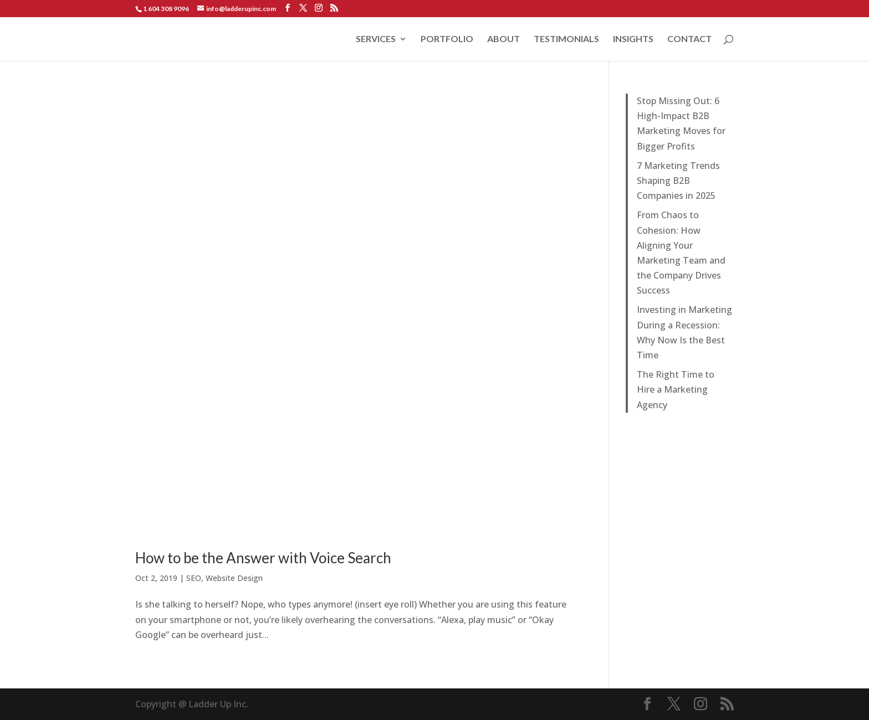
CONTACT (689, 39)
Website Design (234, 578)
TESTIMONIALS (566, 39)
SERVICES (376, 39)
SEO (193, 578)
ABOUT (503, 39)
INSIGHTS (633, 39)
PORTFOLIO (447, 39)
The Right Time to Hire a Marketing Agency (675, 389)
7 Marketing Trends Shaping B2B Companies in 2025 (678, 181)
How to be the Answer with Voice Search (263, 558)
